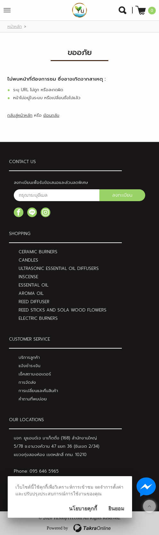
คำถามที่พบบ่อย (33, 399)
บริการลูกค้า (29, 357)
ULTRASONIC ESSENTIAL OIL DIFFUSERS (59, 268)
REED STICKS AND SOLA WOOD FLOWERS (62, 310)
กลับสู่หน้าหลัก (19, 115)
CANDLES (28, 260)
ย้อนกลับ (51, 115)
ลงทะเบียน (122, 195)
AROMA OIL (31, 293)
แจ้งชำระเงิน (29, 366)
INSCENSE (28, 277)
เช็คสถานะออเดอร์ (35, 374)
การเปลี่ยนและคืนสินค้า (38, 391)
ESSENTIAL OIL (33, 285)
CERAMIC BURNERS (38, 252)
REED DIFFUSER (34, 302)
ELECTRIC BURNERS (38, 318)
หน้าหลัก (14, 26)
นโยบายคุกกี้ (83, 508)
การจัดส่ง (27, 382)
